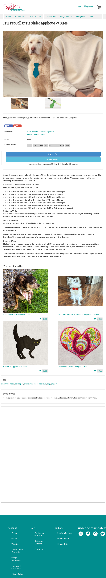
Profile (10, 518)
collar (17, 382)
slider (36, 382)
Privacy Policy (13, 560)
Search (87, 16)
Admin (46, 571)
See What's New (60, 518)
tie (31, 382)
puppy (54, 382)
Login (79, 6)
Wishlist (10, 529)
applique (42, 382)
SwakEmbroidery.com (24, 8)
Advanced (96, 16)
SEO (40, 571)
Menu (8, 16)
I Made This (58, 529)
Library (10, 524)
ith (2, 382)
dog (48, 382)
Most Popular (59, 524)
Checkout (34, 535)
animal (27, 382)
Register (88, 6)
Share (9, 124)
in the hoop (9, 382)
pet (21, 382)
